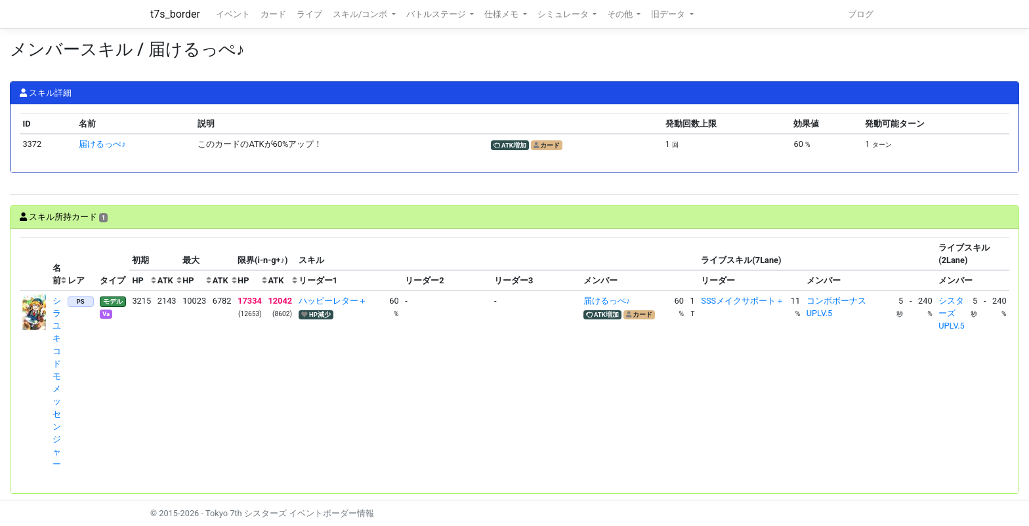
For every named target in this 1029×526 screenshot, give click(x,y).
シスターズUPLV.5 (951, 313)
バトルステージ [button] (437, 14)
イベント (233, 14)
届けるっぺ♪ (102, 144)
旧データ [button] (669, 14)
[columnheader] (35, 264)
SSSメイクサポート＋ (742, 301)
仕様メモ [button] (502, 14)
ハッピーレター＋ (333, 301)
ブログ (860, 14)
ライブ (309, 14)
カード (273, 14)
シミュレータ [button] (564, 14)
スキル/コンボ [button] (361, 14)
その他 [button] (621, 14)
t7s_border (175, 14)
